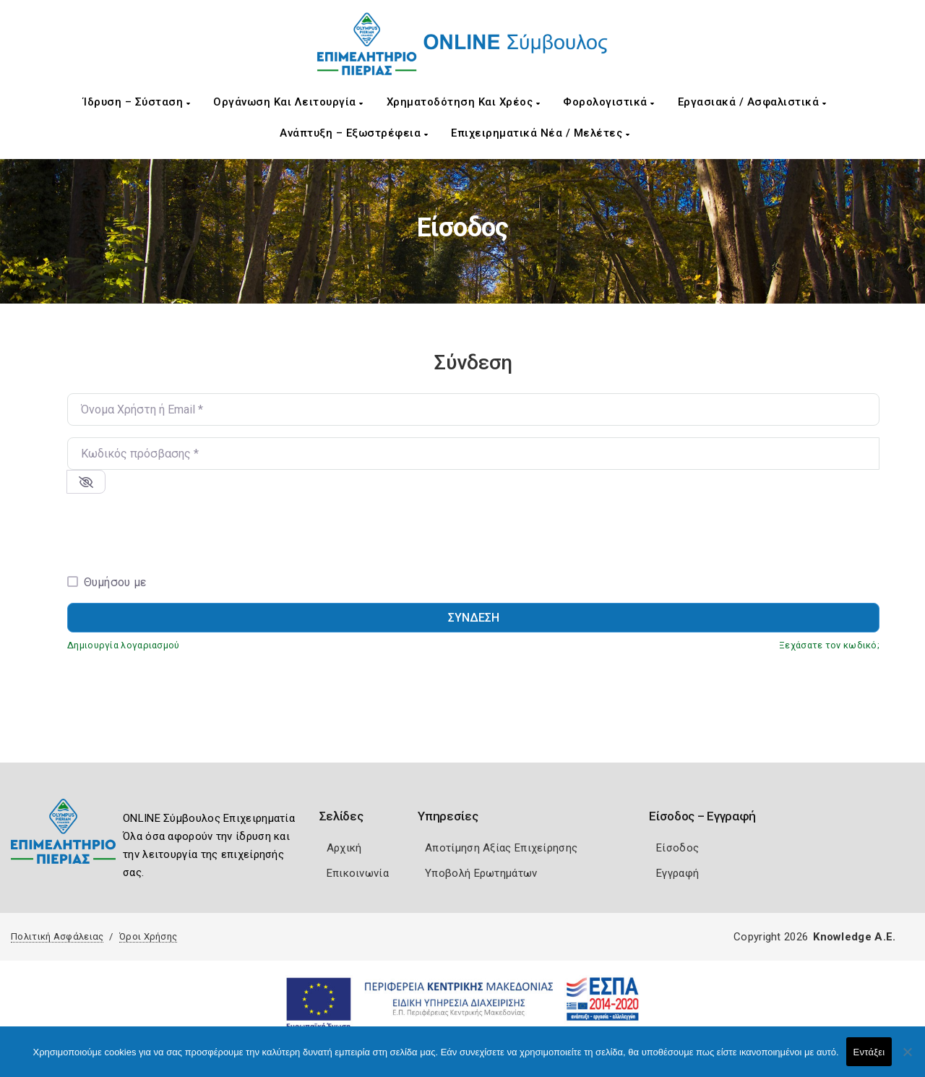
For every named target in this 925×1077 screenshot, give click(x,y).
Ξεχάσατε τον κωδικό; (829, 645)
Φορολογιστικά (609, 101)
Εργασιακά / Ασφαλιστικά (752, 101)
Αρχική (344, 847)
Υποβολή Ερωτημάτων (481, 873)
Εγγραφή (677, 873)
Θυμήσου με (115, 582)
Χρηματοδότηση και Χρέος (464, 101)
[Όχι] (907, 1058)
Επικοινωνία (358, 873)
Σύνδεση (473, 618)
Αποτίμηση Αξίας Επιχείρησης (501, 847)
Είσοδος (677, 847)
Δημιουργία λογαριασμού (123, 645)
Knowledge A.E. (854, 936)
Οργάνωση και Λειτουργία (288, 101)
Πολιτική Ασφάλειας (57, 936)
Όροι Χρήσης (148, 936)
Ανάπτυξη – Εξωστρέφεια (354, 133)
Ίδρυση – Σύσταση (136, 101)
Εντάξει (869, 1052)
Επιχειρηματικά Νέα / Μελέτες (540, 133)
